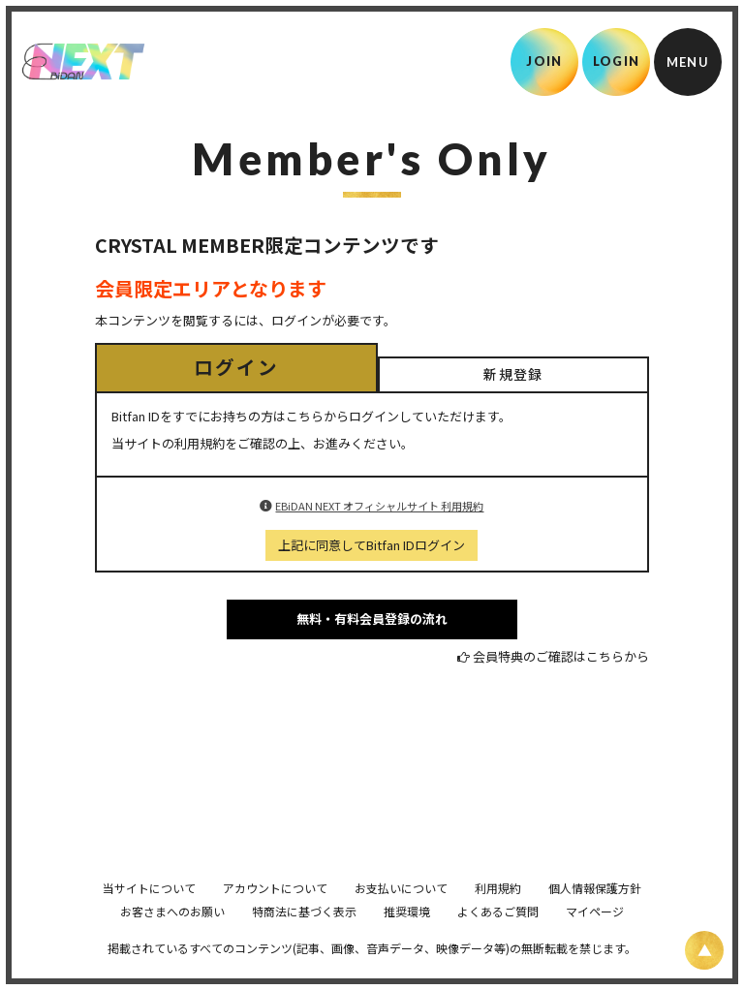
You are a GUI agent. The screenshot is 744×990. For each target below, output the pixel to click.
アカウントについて (275, 915)
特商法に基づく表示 (304, 938)
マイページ (595, 938)
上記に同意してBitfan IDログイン (371, 545)
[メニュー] (688, 62)
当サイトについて (149, 915)
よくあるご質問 (498, 938)
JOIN (544, 61)
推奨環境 (407, 938)
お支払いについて (401, 915)
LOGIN (616, 61)
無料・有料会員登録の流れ (372, 618)
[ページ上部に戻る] (704, 950)
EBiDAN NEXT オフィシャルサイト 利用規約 (379, 505)
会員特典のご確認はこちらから (561, 656)
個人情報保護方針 (594, 915)
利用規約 (498, 915)
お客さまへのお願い (172, 938)
